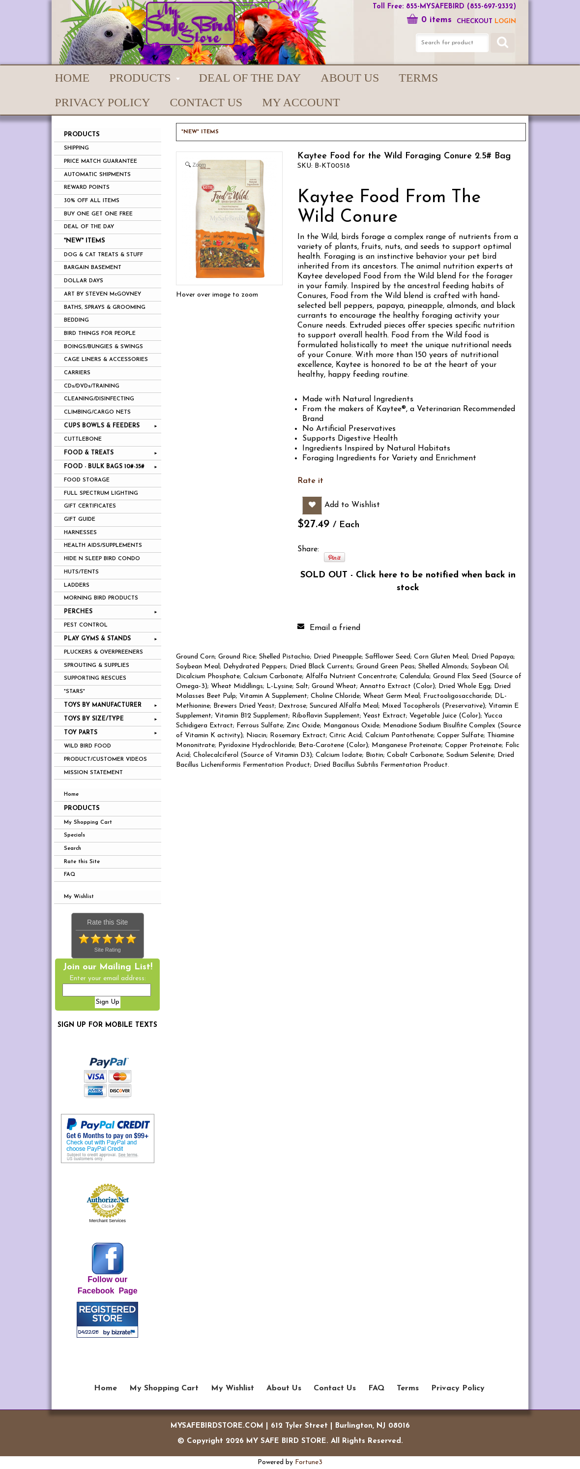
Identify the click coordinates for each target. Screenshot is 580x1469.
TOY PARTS (80, 733)
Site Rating (107, 950)
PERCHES (78, 612)
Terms (418, 77)
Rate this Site (82, 862)
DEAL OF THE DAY (89, 227)
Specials (74, 835)
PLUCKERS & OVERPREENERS (103, 652)
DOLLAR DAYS (83, 281)
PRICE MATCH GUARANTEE (100, 161)
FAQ (69, 874)
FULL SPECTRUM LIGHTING (101, 493)
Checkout (475, 21)
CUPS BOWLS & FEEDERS (102, 426)
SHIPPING (76, 148)
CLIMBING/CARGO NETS (97, 412)
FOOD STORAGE (87, 480)
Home (72, 77)
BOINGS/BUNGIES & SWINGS (103, 347)
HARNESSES (80, 533)
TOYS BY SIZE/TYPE (94, 719)
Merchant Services (107, 1220)
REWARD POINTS (87, 187)
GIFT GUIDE (79, 519)
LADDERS (76, 585)
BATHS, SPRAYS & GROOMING (104, 307)
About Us (349, 77)
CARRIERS (77, 373)
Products (82, 808)
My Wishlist (79, 896)
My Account (301, 102)
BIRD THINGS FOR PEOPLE (100, 333)
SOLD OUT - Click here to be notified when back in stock (408, 581)
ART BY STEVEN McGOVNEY (102, 294)
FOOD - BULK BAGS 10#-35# (104, 467)
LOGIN (505, 21)
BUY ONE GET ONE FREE (98, 214)
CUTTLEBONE (83, 439)
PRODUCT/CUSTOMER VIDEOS (105, 759)
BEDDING (76, 320)
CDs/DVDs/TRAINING (91, 386)
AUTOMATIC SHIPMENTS (97, 175)
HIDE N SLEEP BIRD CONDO (102, 559)
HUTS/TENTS (81, 572)
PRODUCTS (140, 77)
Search (72, 848)
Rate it (310, 481)
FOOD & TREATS (89, 453)
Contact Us (206, 102)
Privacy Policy (102, 102)
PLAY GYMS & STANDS (97, 639)
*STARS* (74, 691)
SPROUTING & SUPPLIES (96, 665)
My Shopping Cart (88, 822)
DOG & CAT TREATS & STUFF (103, 255)
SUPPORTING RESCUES (95, 678)
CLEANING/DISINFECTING (99, 399)
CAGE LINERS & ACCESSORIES (106, 359)
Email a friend (335, 628)
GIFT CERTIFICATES (90, 506)
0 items (429, 20)
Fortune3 (308, 1462)
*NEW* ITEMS (84, 241)
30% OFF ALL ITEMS (91, 201)
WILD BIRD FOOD (87, 746)
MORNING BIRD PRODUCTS (101, 598)
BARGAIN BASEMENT (92, 267)
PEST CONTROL (86, 625)
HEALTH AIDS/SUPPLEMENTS (103, 545)
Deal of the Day (250, 77)
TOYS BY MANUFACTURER (103, 705)
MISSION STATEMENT (93, 773)
